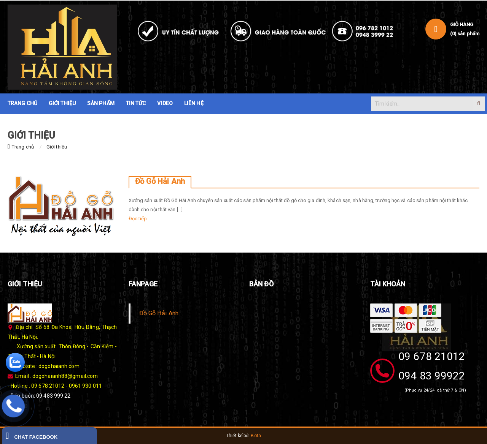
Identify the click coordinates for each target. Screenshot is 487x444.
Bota (256, 435)
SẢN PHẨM (101, 103)
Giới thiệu (56, 147)
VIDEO (165, 103)
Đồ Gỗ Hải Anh (160, 181)
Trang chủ (23, 147)
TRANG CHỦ (22, 103)
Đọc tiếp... (140, 218)
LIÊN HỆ (194, 103)
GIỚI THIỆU (62, 103)
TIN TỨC (136, 103)
